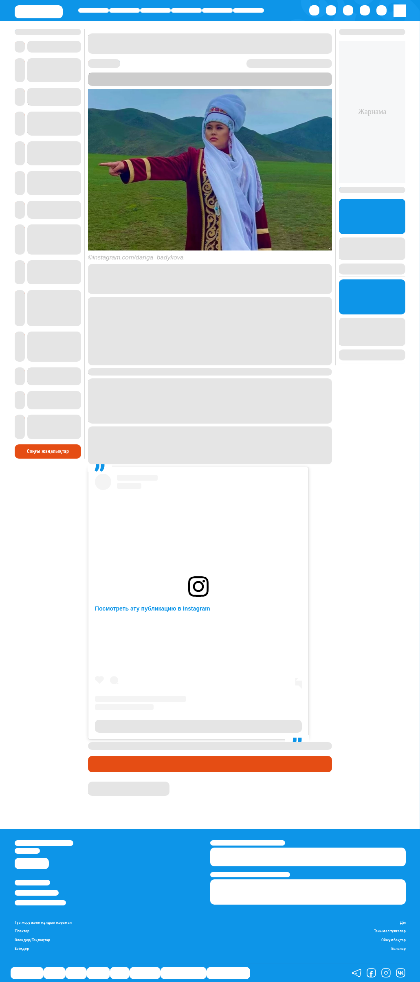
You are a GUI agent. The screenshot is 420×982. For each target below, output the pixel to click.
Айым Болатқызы (109, 785)
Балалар (398, 948)
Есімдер (22, 948)
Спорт (217, 10)
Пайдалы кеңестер (228, 973)
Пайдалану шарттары (40, 902)
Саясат (155, 10)
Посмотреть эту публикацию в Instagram (152, 608)
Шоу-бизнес (248, 10)
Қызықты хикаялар (183, 973)
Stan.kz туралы (32, 882)
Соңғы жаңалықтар (48, 451)
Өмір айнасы (93, 10)
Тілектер (22, 931)
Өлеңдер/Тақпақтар (32, 940)
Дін (403, 922)
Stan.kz (184, 82)
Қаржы (124, 10)
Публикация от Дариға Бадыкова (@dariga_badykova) (199, 726)
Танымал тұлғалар (390, 931)
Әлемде (186, 10)
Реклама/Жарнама (37, 892)
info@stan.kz (27, 850)
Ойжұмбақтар (393, 940)
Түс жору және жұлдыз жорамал (43, 922)
